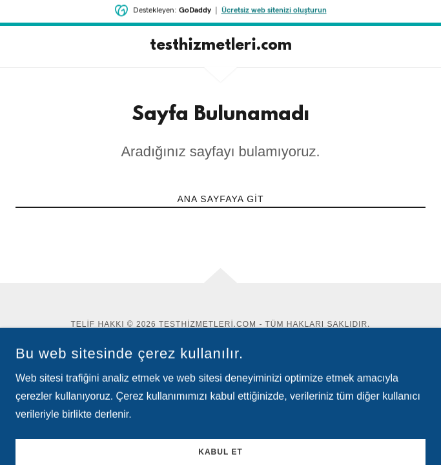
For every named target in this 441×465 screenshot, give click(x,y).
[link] (220, 46)
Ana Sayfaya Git (220, 199)
